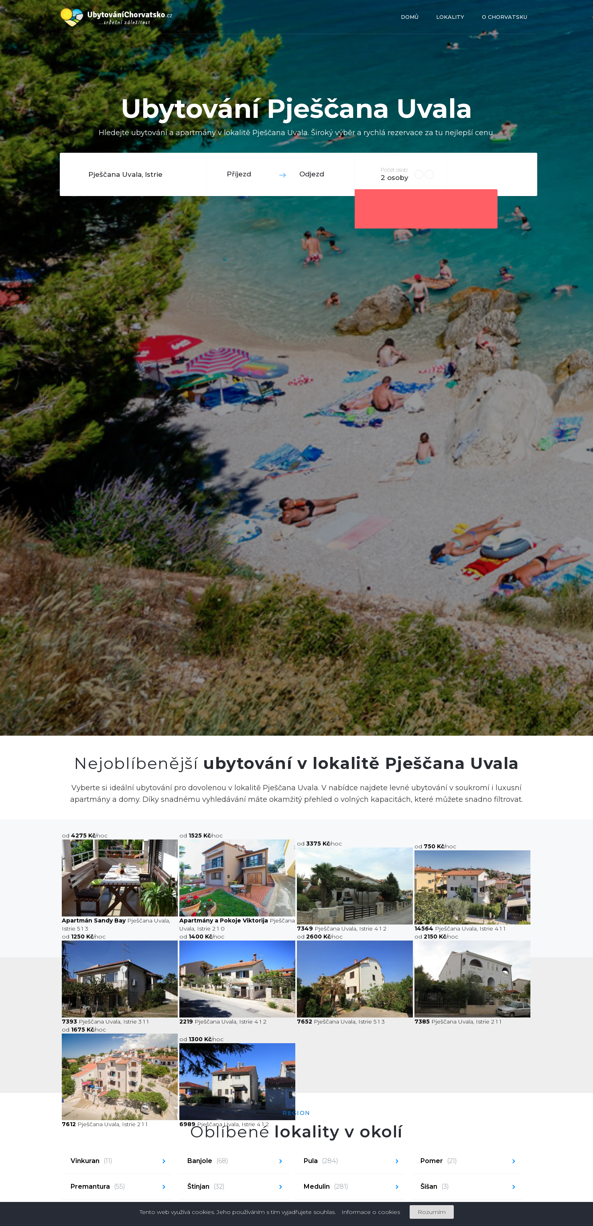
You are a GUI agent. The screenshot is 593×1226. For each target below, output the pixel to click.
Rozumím (432, 1212)
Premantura (98, 1187)
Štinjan (206, 1187)
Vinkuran (91, 1161)
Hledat (491, 174)
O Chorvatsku (504, 17)
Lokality (450, 17)
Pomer (438, 1161)
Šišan (434, 1187)
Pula (321, 1161)
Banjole (207, 1161)
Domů (409, 17)
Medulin (326, 1187)
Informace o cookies (370, 1212)
